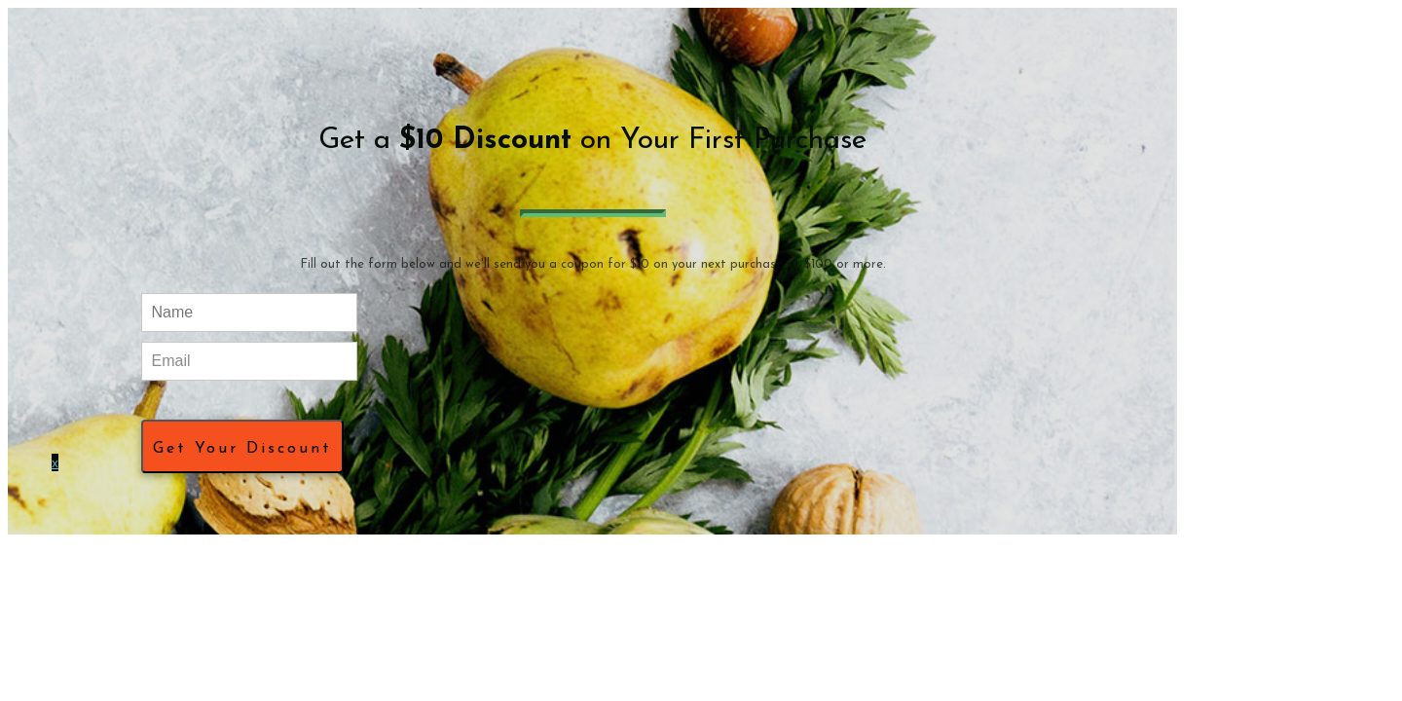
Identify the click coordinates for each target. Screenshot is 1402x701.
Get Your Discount (242, 449)
